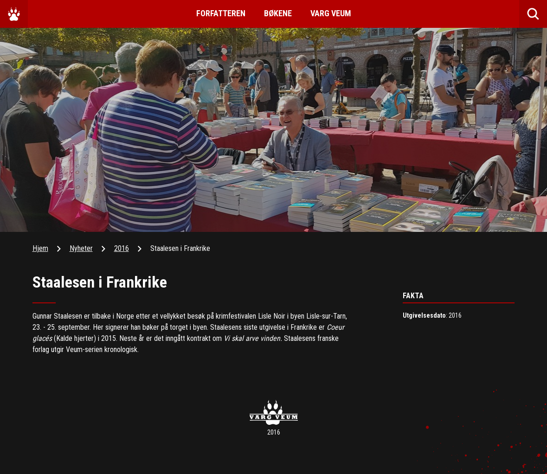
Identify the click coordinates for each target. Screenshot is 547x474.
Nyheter (81, 248)
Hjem (40, 248)
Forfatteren (220, 13)
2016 (121, 248)
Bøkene (278, 13)
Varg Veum (330, 13)
